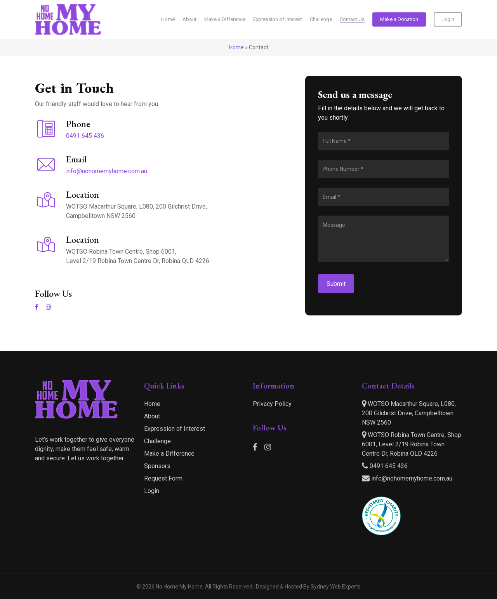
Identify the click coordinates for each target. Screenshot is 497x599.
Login (151, 491)
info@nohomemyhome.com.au (106, 171)
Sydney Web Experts (336, 586)
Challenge (157, 441)
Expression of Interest (174, 428)
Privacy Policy (272, 403)
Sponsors (157, 466)
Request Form (163, 478)
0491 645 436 (85, 135)
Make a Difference (169, 453)
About (152, 416)
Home (236, 47)
